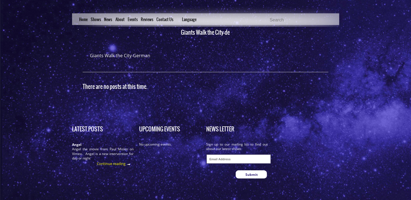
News (108, 19)
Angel (77, 144)
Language (189, 19)
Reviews (147, 19)
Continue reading (111, 163)
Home (83, 19)
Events (133, 19)
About (120, 19)
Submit (251, 174)
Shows (96, 19)
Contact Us (164, 19)
